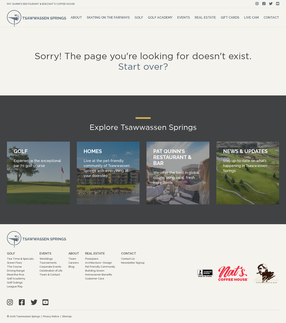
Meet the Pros (15, 274)
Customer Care (94, 278)
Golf (139, 17)
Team (72, 258)
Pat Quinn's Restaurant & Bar (27, 4)
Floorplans (91, 258)
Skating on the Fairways (108, 17)
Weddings (46, 258)
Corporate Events (50, 266)
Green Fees (14, 262)
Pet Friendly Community (100, 266)
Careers (73, 262)
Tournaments (48, 262)
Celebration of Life (51, 270)
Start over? (143, 66)
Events (183, 17)
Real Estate (205, 17)
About (76, 17)
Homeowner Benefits (98, 274)
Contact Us (128, 258)
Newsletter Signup (132, 262)
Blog (71, 266)
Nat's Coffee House (62, 4)
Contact (271, 17)
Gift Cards (230, 17)
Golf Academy (160, 17)
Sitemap (66, 316)
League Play (15, 286)
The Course (14, 266)
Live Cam (251, 17)
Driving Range (16, 270)
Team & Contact (49, 274)
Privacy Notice (51, 316)
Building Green (94, 270)
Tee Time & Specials (20, 258)
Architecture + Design (98, 262)
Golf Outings (14, 282)
